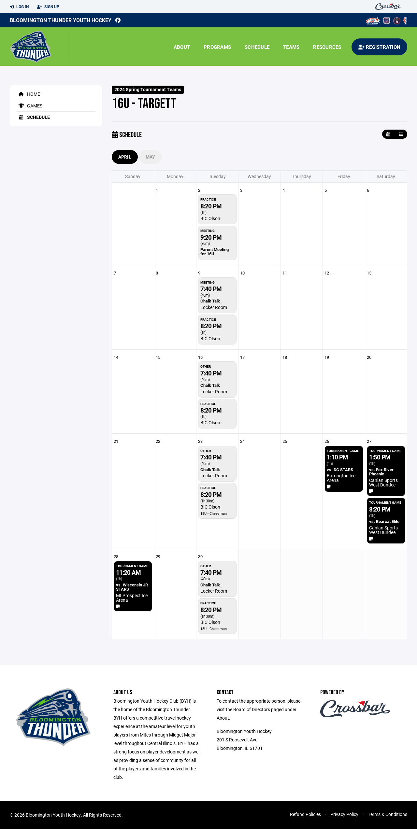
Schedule (257, 47)
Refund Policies (305, 814)
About (182, 47)
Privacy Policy (344, 814)
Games (29, 106)
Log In (19, 7)
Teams (291, 47)
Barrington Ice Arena (341, 477)
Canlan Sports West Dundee (383, 482)
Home (28, 94)
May (150, 157)
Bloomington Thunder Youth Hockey (60, 20)
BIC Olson (210, 218)
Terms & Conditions (387, 814)
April (124, 157)
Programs (217, 47)
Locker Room (213, 307)
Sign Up (48, 7)
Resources (327, 47)
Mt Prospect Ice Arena (132, 597)
